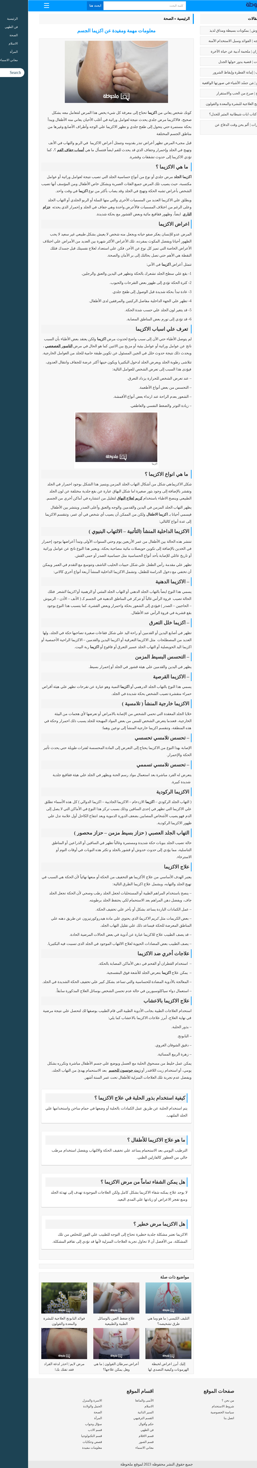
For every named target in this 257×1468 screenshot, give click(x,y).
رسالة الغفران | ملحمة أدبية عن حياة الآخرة (214, 51)
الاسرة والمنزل (64, 1400)
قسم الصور (118, 1442)
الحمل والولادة (64, 1406)
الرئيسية (155, 19)
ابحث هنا (67, 5)
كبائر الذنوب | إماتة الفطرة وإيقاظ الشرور (215, 72)
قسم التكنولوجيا (63, 1436)
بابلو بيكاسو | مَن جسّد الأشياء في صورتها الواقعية (209, 83)
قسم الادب (67, 1430)
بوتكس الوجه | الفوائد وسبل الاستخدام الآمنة (212, 41)
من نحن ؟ (200, 1400)
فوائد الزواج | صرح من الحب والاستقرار (216, 93)
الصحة (140, 19)
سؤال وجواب (65, 1424)
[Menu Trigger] (18, 5)
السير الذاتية (118, 1412)
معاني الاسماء (116, 1447)
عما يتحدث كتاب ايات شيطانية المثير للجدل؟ (213, 114)
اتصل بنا (201, 1418)
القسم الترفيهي (115, 1418)
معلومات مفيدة (64, 1447)
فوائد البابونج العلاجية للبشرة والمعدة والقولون (211, 104)
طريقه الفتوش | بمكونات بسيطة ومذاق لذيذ (213, 31)
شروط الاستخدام (195, 1406)
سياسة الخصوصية (194, 1412)
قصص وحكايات (64, 1442)
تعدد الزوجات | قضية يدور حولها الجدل (217, 62)
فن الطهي (119, 1430)
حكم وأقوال (118, 1424)
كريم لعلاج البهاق (101, 498)
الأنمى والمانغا (116, 1400)
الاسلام (121, 1406)
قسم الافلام (118, 1436)
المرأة (70, 1418)
